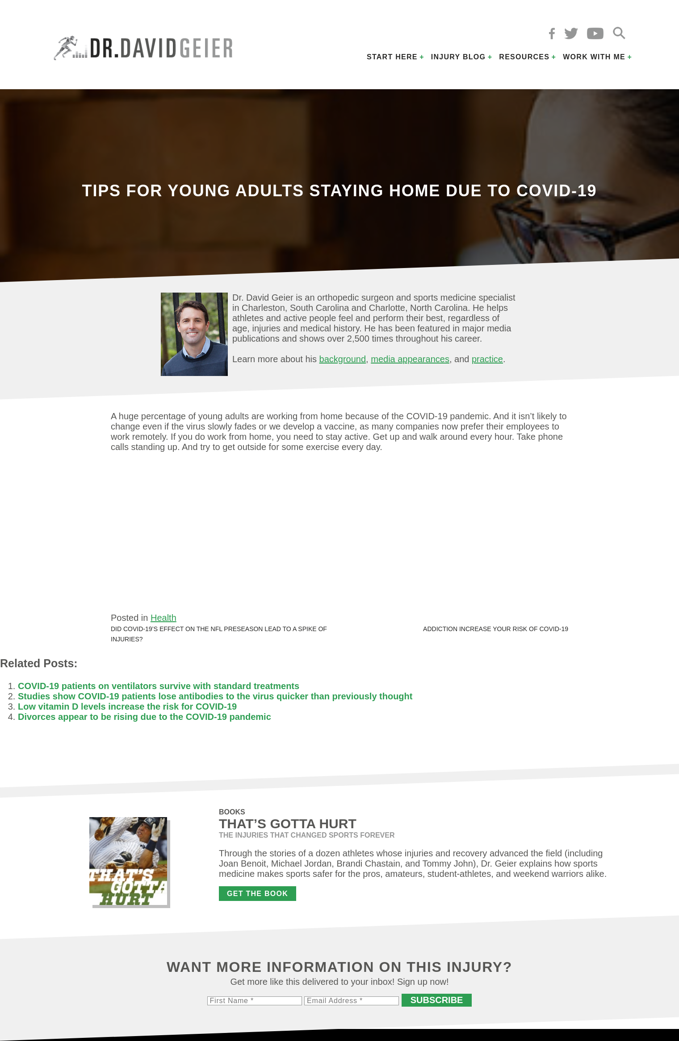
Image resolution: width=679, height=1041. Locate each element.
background (342, 359)
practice (487, 359)
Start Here (392, 57)
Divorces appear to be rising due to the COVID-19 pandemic (144, 717)
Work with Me (594, 57)
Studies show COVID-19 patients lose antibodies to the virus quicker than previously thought (215, 696)
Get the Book (257, 893)
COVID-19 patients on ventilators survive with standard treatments (158, 686)
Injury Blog (458, 57)
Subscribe (437, 1000)
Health (163, 618)
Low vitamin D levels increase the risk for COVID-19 (127, 706)
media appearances (410, 359)
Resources (524, 57)
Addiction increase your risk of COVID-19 (495, 628)
